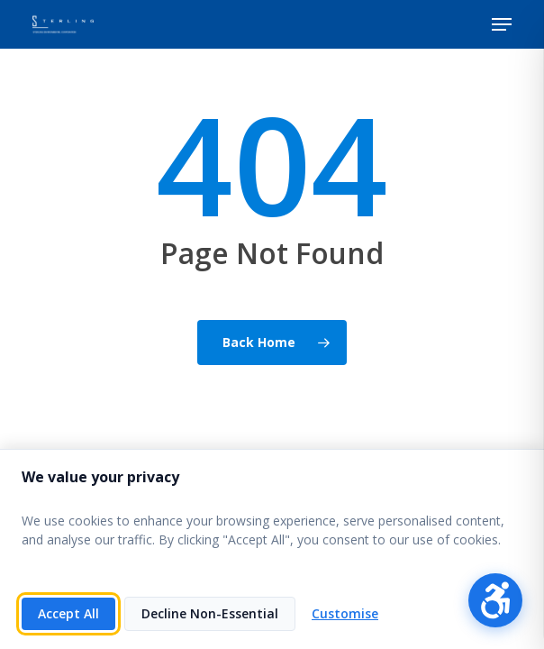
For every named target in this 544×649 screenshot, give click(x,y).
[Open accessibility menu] (495, 600)
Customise (345, 613)
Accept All (68, 613)
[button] (502, 24)
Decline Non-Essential (209, 613)
